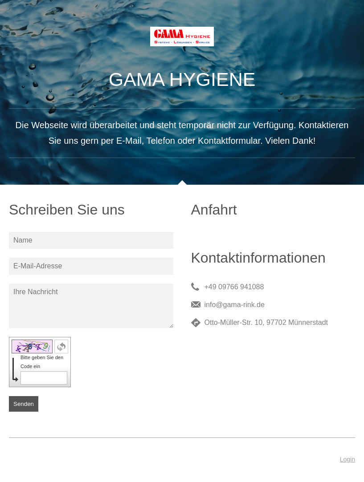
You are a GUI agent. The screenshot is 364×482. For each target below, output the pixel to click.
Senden (23, 404)
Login (347, 459)
